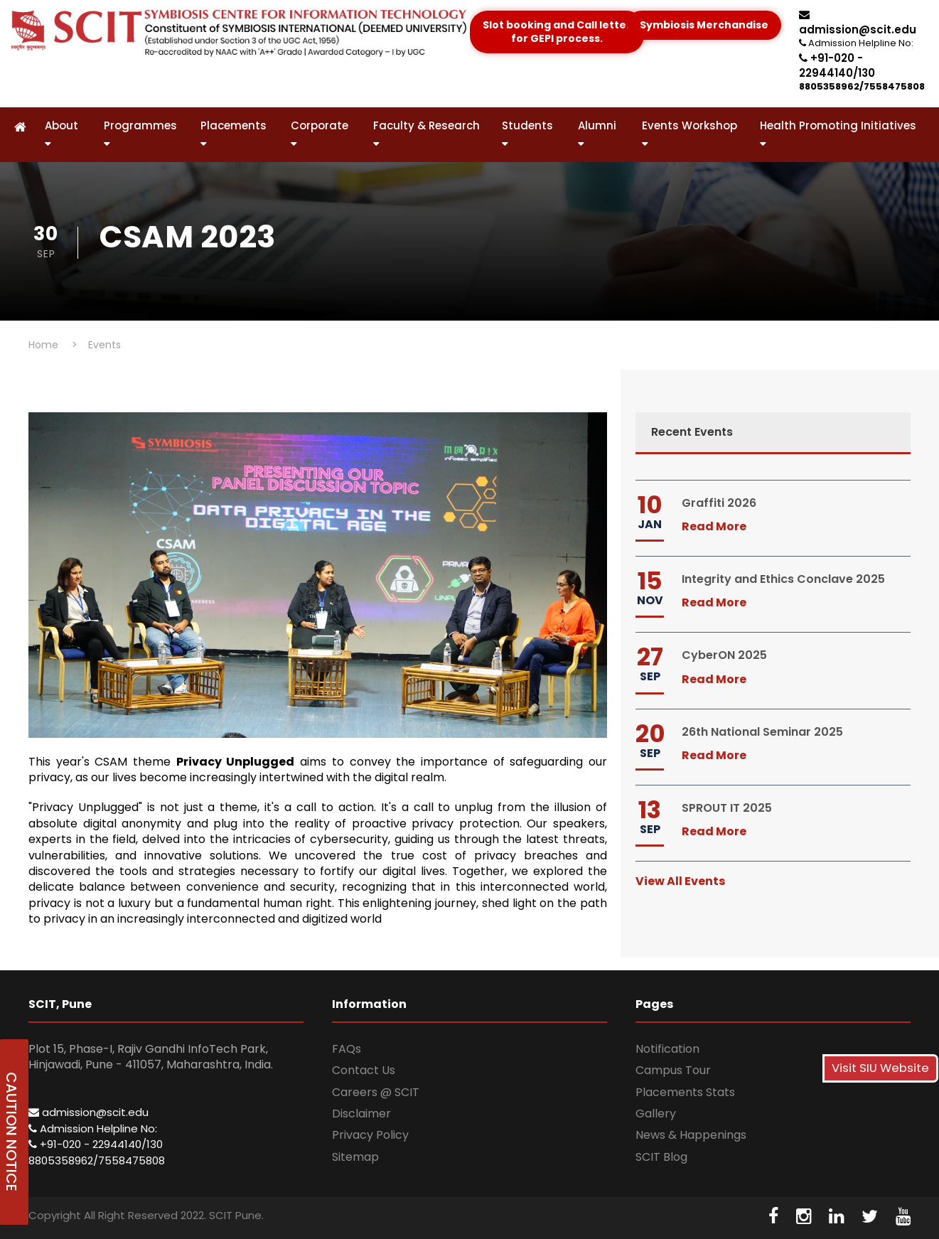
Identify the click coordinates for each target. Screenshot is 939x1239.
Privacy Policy (370, 1135)
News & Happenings (690, 1135)
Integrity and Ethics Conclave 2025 (783, 579)
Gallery (655, 1113)
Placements (233, 133)
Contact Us (363, 1070)
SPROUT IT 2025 (727, 808)
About (61, 133)
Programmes (140, 133)
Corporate (319, 133)
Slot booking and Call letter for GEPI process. (557, 32)
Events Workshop (689, 133)
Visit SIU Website (880, 1068)
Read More (714, 526)
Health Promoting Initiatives (838, 133)
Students (527, 133)
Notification (667, 1049)
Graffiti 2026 (719, 503)
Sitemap (355, 1157)
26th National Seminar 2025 (762, 732)
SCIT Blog (661, 1157)
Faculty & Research (426, 133)
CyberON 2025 (724, 655)
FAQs (346, 1049)
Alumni (597, 133)
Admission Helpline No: (92, 1128)
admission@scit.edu (857, 23)
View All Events (680, 881)
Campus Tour (673, 1070)
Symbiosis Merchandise (704, 25)
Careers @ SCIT (375, 1092)
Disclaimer (361, 1113)
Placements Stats (685, 1092)
